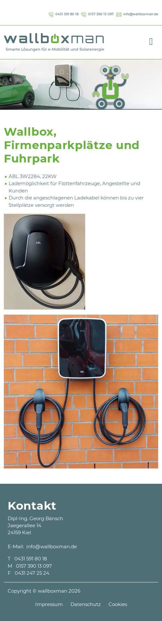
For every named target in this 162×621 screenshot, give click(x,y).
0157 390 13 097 (97, 14)
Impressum (49, 604)
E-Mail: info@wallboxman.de (42, 546)
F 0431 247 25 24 (28, 573)
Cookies (118, 604)
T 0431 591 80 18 (27, 559)
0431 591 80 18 (63, 14)
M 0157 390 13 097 (30, 566)
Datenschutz (85, 604)
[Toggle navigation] (151, 40)
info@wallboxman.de (137, 14)
